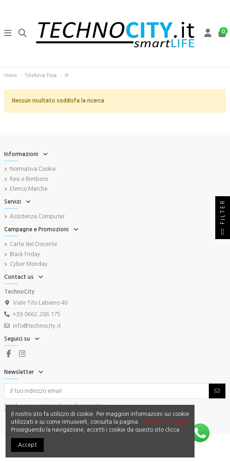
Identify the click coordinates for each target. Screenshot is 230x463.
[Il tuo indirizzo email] (107, 391)
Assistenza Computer (37, 216)
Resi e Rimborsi (29, 179)
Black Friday (25, 254)
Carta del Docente (33, 244)
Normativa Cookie (33, 169)
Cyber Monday (28, 264)
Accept (27, 445)
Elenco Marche (28, 189)
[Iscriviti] (217, 391)
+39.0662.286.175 (36, 314)
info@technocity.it (37, 326)
